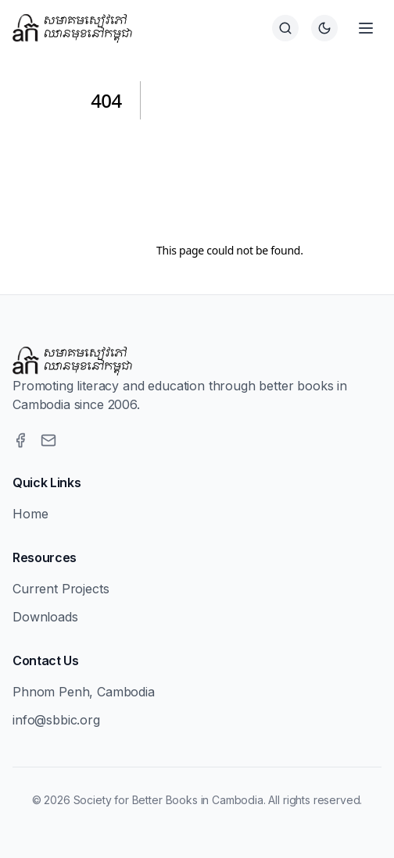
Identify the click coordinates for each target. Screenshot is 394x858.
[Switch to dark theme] (324, 28)
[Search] (285, 28)
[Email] (48, 440)
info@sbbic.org (56, 720)
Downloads (45, 617)
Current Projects (61, 588)
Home (30, 514)
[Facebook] (20, 440)
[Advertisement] (229, 164)
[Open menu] (365, 28)
